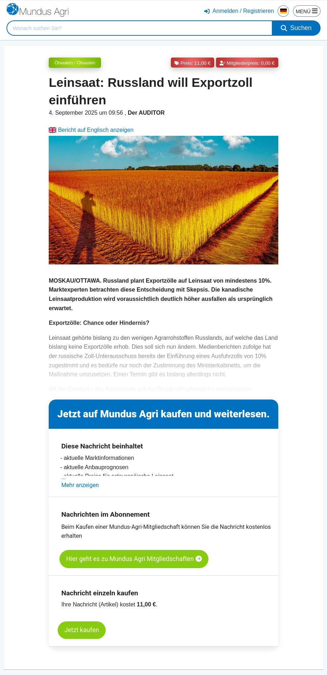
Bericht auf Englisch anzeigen (91, 130)
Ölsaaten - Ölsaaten (74, 62)
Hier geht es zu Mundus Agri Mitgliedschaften (134, 558)
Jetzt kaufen (81, 630)
